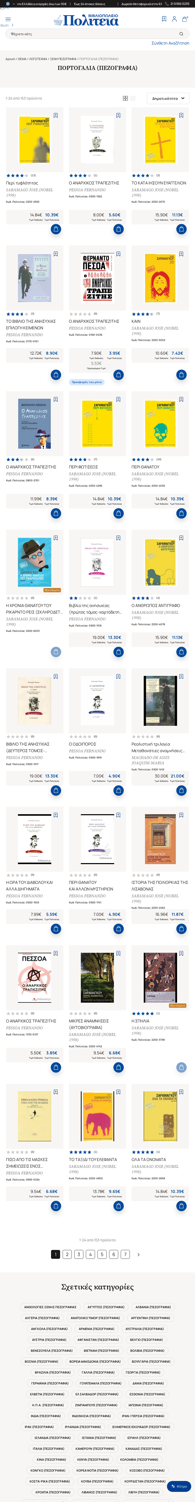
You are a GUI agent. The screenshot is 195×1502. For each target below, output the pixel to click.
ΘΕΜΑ (22, 59)
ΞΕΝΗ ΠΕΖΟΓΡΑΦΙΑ (63, 59)
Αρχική (10, 59)
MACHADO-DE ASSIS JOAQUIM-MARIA (153, 797)
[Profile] (174, 19)
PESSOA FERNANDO (90, 192)
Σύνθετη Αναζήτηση (170, 43)
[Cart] (184, 19)
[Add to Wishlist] (56, 115)
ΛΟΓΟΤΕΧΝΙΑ (38, 59)
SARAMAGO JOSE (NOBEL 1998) (32, 195)
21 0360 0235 (179, 4)
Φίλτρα (179, 1486)
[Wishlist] (164, 19)
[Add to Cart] (56, 238)
